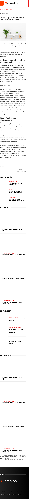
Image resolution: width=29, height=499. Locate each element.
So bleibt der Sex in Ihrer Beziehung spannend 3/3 (12, 303)
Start (1, 9)
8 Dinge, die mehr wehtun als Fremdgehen (13, 255)
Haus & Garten (9, 9)
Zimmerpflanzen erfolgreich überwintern (16, 183)
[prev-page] (1, 350)
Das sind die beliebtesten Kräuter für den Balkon (15, 192)
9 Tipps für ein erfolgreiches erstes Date (12, 230)
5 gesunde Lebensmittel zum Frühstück (13, 278)
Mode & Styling (13, 317)
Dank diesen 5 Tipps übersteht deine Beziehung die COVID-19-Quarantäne (16, 331)
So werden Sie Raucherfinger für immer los (17, 319)
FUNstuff (11, 339)
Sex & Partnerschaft (8, 227)
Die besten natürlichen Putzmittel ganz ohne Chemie (16, 200)
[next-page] (4, 350)
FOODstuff (12, 189)
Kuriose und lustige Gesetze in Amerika (16, 342)
